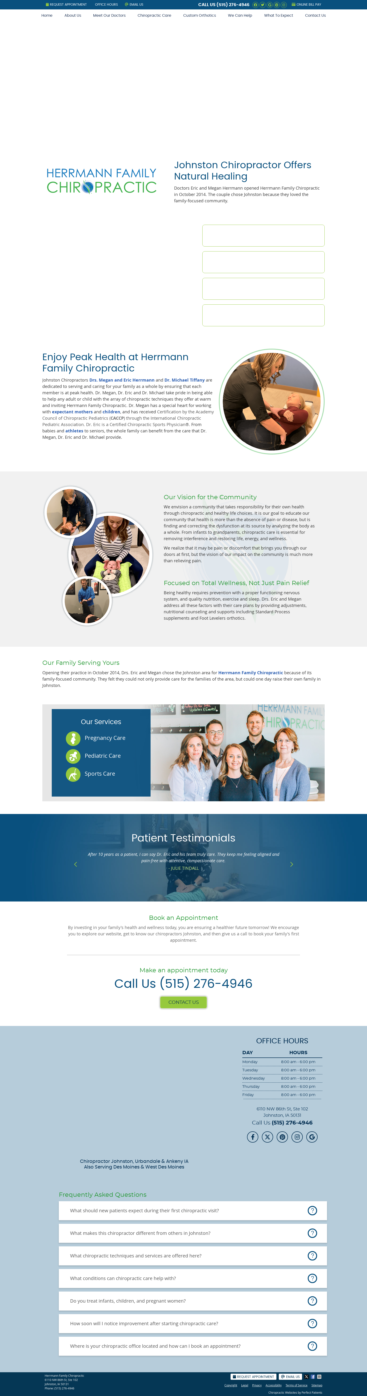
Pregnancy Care (105, 738)
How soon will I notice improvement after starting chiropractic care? (144, 1323)
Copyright (230, 1385)
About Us (72, 15)
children (111, 412)
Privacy (257, 1385)
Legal (244, 1385)
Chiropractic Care (154, 15)
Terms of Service (296, 1385)
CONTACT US (183, 1002)
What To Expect (278, 15)
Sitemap (316, 1385)
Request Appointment (66, 4)
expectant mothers (72, 412)
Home (46, 15)
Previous (76, 864)
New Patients (237, 289)
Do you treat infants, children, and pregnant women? (128, 1301)
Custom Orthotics (199, 15)
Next (291, 864)
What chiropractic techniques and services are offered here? (135, 1255)
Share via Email (319, 1377)
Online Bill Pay (306, 4)
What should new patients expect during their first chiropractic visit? (144, 1210)
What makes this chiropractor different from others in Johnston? (140, 1233)
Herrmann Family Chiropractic (250, 673)
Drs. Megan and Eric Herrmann (122, 380)
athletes (74, 431)
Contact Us (315, 15)
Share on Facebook (313, 1377)
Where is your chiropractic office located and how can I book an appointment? (155, 1346)
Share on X (307, 1377)
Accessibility (274, 1385)
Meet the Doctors (246, 235)
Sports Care (100, 773)
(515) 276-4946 (232, 5)
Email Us (134, 4)
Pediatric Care (103, 755)
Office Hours (106, 4)
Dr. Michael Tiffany (184, 380)
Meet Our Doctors (109, 15)
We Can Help (240, 15)
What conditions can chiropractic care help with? (123, 1278)
